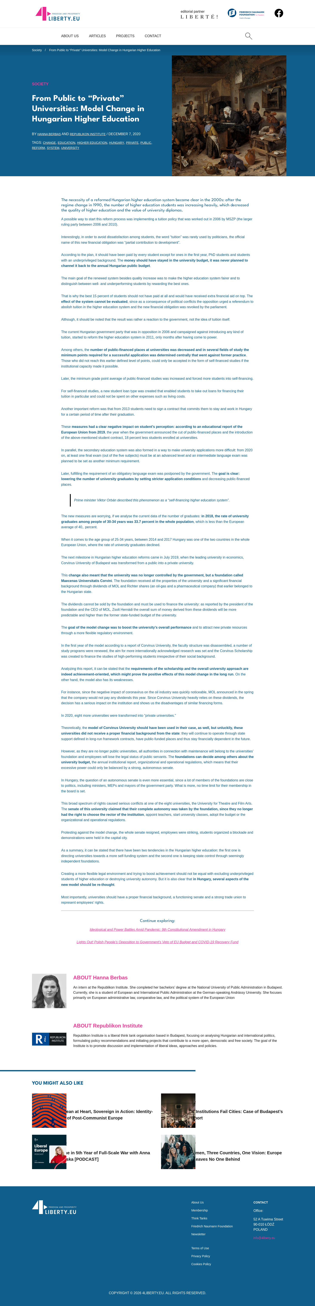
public (38, 150)
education (70, 145)
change (50, 145)
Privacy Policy (196, 1255)
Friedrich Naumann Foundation (209, 1222)
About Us (70, 36)
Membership (194, 1205)
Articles (97, 36)
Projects (125, 36)
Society (37, 51)
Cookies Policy (196, 1264)
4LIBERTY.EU (153, 1293)
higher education (98, 145)
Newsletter (193, 1231)
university (89, 150)
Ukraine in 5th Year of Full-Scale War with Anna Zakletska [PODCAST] (110, 1150)
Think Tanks (194, 1214)
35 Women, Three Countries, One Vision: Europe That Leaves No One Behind (238, 1150)
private (143, 145)
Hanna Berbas (50, 136)
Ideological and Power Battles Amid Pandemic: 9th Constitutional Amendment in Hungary (157, 932)
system (70, 150)
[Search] (249, 36)
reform (53, 150)
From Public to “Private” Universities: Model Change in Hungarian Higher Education (114, 51)
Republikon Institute (93, 136)
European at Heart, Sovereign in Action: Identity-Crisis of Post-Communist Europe (105, 1109)
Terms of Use (195, 1246)
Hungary (126, 145)
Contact (153, 36)
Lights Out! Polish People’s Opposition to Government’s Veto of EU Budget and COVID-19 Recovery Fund (157, 944)
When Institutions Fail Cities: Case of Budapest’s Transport (240, 1109)
